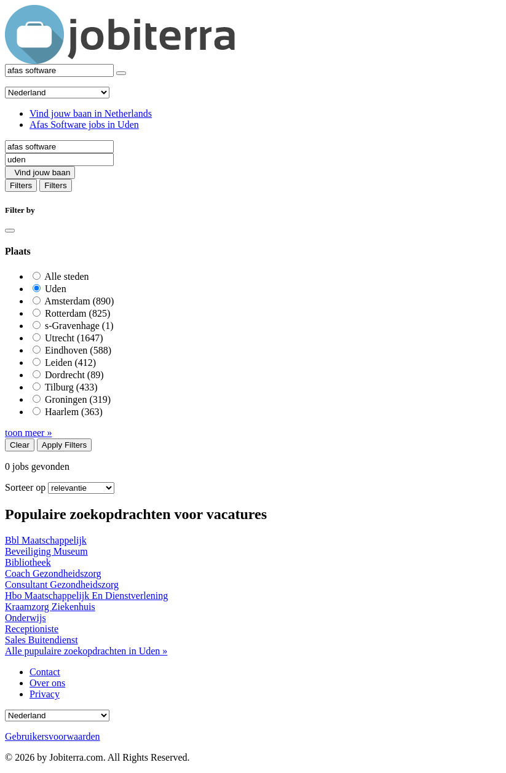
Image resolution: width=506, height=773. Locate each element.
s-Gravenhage (79, 325)
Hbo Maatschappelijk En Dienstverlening (86, 595)
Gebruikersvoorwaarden (52, 736)
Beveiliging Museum (46, 551)
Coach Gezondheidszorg (53, 573)
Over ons (47, 683)
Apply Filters (64, 445)
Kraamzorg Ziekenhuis (50, 606)
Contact (45, 672)
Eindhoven (78, 350)
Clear (20, 445)
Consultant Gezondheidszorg (62, 584)
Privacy (45, 694)
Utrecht (74, 338)
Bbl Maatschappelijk (46, 540)
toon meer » (28, 432)
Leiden (70, 362)
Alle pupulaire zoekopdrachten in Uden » (86, 651)
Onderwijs (25, 617)
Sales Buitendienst (41, 640)
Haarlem (74, 411)
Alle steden (66, 276)
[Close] (10, 230)
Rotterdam (77, 313)
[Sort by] (81, 488)
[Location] (59, 159)
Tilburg (71, 387)
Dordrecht (74, 375)
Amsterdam (79, 301)
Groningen (78, 399)
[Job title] (59, 146)
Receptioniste (31, 629)
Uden (55, 288)
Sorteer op (25, 487)
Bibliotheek (28, 562)
